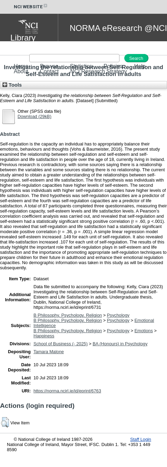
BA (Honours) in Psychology (120, 343)
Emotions (144, 330)
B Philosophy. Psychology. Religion (67, 315)
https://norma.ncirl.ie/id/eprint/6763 (67, 390)
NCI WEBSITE (31, 6)
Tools (12, 85)
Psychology (118, 315)
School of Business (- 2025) (60, 343)
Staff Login (140, 439)
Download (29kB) (34, 116)
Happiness (43, 335)
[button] (5, 422)
